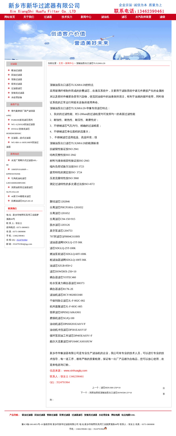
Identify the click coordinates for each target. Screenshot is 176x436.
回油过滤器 (16, 75)
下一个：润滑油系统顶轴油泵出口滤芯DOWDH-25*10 (106, 392)
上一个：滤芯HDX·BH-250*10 (106, 387)
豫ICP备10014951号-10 (32, 424)
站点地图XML (128, 415)
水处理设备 (16, 97)
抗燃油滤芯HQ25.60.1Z (22, 201)
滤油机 (105, 16)
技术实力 (67, 16)
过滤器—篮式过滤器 (21, 138)
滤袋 (162, 16)
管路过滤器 (16, 79)
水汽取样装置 (143, 16)
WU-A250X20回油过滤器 (23, 124)
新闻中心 (86, 16)
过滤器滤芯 (16, 88)
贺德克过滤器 (17, 93)
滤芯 (124, 16)
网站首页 (9, 16)
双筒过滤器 (16, 84)
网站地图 (115, 415)
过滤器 (48, 16)
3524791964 (21, 240)
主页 (61, 63)
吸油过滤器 (16, 70)
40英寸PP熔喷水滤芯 (21, 196)
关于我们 (28, 16)
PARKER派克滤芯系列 (22, 120)
